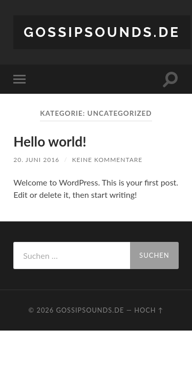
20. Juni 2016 (36, 159)
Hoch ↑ (148, 310)
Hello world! (49, 141)
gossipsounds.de (102, 32)
